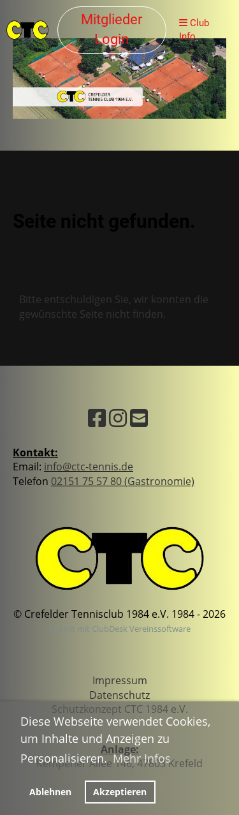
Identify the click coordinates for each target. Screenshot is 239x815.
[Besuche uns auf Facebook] (97, 417)
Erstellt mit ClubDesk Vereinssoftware (120, 628)
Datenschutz (119, 695)
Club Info (194, 29)
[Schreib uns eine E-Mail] (139, 417)
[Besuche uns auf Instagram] (118, 417)
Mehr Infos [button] (142, 758)
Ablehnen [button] (50, 792)
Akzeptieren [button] (120, 792)
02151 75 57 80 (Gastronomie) (122, 481)
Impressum (119, 680)
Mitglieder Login (111, 29)
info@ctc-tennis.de (88, 467)
